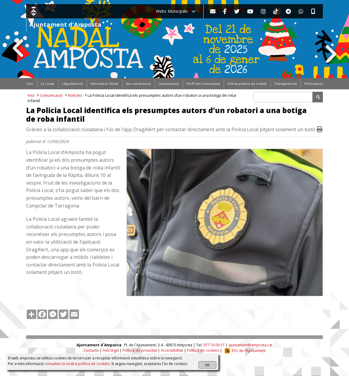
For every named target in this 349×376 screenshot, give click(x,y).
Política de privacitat (140, 350)
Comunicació (51, 95)
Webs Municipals (176, 11)
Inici (31, 95)
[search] (283, 97)
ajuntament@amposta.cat (250, 345)
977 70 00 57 (214, 345)
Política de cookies (203, 350)
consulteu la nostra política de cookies (77, 363)
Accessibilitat (172, 350)
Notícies (75, 95)
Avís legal (111, 350)
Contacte (91, 350)
